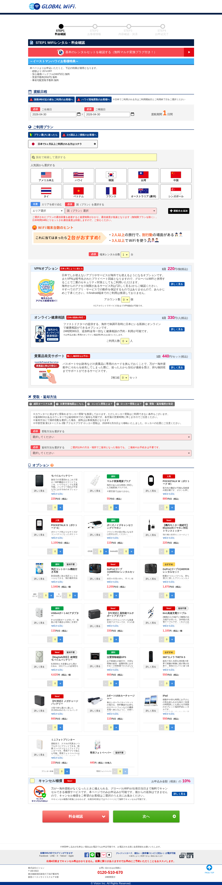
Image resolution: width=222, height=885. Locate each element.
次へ (146, 816)
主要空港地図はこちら (70, 403)
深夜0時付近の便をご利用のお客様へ (53, 99)
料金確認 (76, 816)
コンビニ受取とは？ (100, 403)
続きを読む (57, 494)
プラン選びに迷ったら (46, 134)
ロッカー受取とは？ (129, 403)
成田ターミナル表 (40, 403)
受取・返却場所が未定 (159, 403)
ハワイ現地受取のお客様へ (95, 99)
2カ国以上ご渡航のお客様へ (82, 134)
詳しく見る (177, 284)
